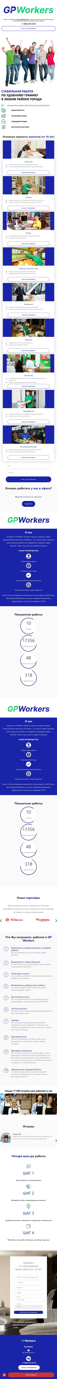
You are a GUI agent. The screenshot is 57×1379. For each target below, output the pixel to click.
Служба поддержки (31, 1375)
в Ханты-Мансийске (22, 19)
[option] (14, 919)
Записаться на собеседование (28, 172)
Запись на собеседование (28, 28)
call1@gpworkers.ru (28, 1352)
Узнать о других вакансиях (28, 479)
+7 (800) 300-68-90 (28, 24)
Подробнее (28, 504)
